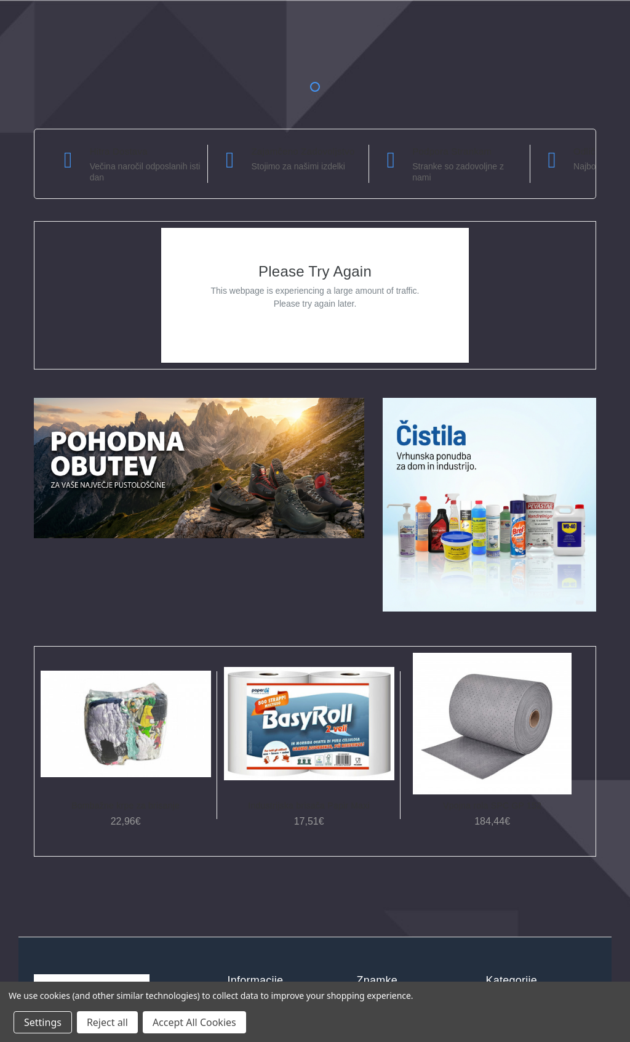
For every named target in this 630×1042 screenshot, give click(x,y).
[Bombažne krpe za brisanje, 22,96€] (126, 723)
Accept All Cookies (194, 1022)
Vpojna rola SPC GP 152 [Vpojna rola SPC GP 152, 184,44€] (492, 805)
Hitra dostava (119, 151)
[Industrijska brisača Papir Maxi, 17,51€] (309, 723)
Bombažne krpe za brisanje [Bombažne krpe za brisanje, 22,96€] (125, 805)
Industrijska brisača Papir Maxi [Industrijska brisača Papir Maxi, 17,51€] (309, 805)
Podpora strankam (452, 151)
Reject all (107, 1022)
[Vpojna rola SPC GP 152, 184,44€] (492, 723)
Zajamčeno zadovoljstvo (302, 151)
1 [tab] (315, 87)
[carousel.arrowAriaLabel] (68, 160)
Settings (43, 1022)
